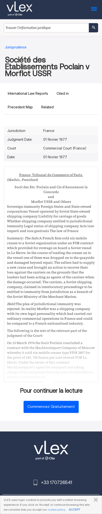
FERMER (95, 499)
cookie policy (56, 509)
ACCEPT (74, 509)
